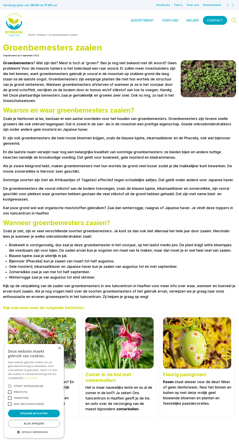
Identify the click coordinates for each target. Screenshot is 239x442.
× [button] (59, 348)
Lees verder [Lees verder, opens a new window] (31, 378)
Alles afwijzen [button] (34, 423)
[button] (34, 432)
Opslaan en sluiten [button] (34, 413)
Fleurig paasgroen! (184, 374)
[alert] (34, 391)
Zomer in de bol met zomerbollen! (108, 377)
